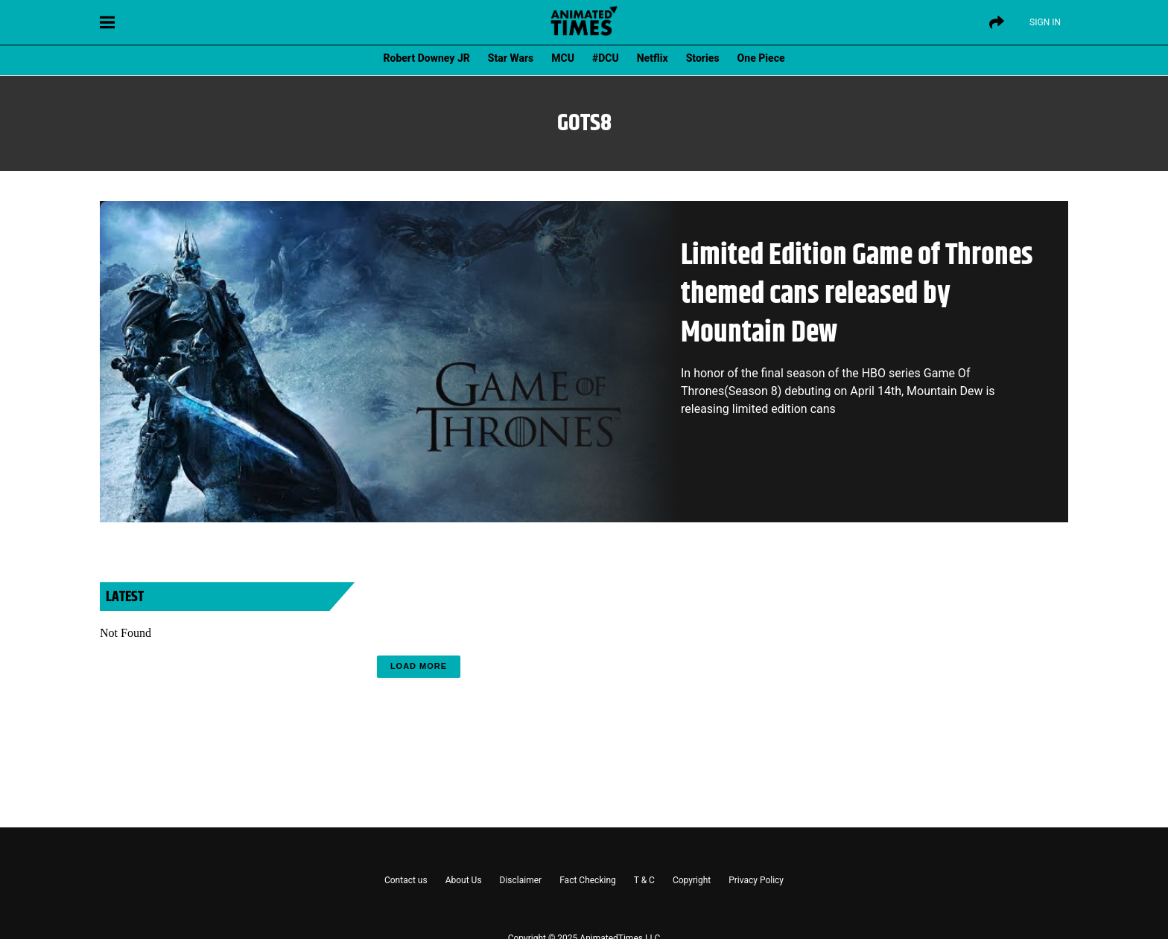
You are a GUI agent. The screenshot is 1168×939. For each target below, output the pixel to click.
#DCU (605, 58)
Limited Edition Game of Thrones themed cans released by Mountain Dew (857, 294)
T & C (644, 880)
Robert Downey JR (426, 58)
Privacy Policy (756, 880)
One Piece (761, 58)
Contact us (406, 880)
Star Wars (510, 58)
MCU (562, 58)
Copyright (692, 880)
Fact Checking (587, 880)
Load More (418, 665)
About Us (463, 880)
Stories (703, 58)
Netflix (652, 58)
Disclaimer (521, 880)
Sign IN (1045, 22)
